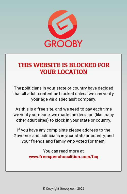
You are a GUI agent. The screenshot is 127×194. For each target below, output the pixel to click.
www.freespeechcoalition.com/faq (63, 156)
